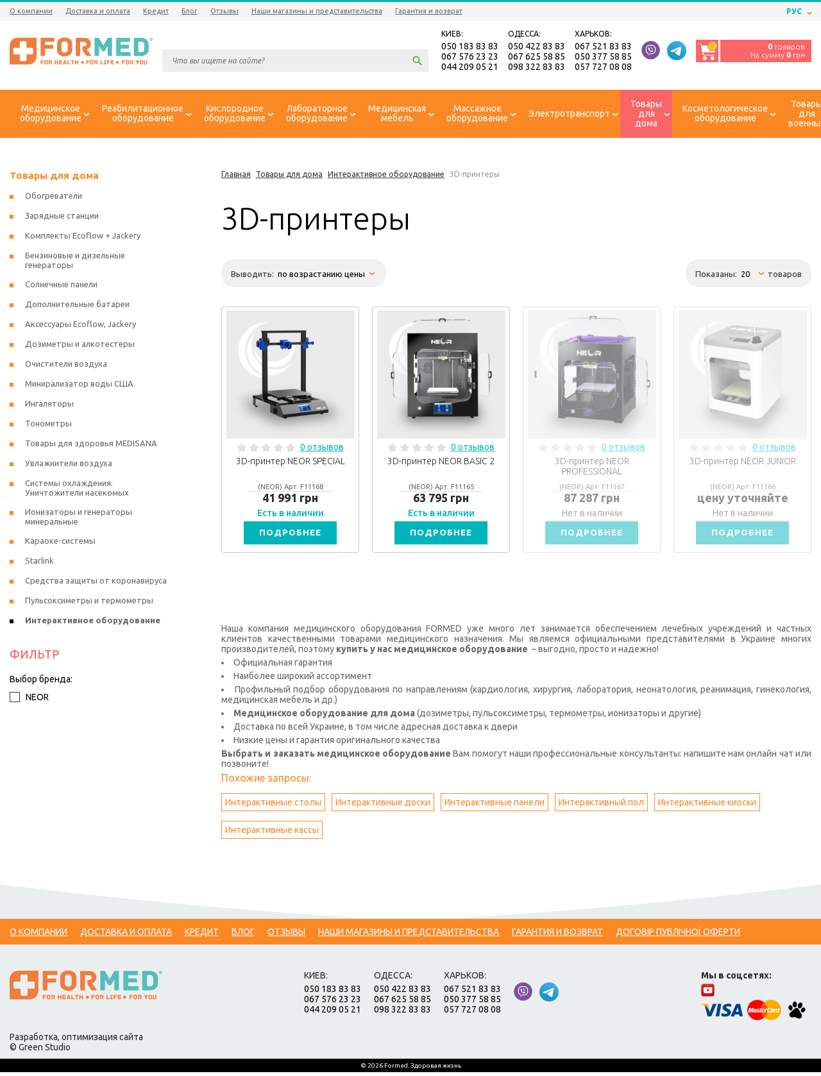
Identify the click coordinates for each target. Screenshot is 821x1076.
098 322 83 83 (536, 68)
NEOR (29, 699)
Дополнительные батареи (77, 305)
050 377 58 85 (603, 58)
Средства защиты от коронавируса (96, 582)
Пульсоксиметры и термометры (89, 602)
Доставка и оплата (97, 11)
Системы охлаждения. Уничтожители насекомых (77, 489)
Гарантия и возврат (428, 11)
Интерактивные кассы (272, 833)
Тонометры (48, 425)
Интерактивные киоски (707, 806)
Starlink (39, 562)
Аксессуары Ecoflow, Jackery (80, 325)
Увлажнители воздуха (68, 464)
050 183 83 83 (469, 47)
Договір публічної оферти (678, 935)
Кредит (156, 11)
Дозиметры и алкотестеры (80, 345)
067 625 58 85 (536, 58)
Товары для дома (54, 177)
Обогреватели (53, 197)
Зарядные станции (62, 217)
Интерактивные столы (273, 806)
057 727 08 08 (603, 68)
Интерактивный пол (601, 806)
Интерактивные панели (494, 806)
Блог (190, 11)
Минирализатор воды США (79, 385)
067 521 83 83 (603, 47)
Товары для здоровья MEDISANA (91, 445)
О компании (31, 11)
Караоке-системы (60, 542)
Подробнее (290, 535)
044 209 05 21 (469, 68)
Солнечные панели (61, 286)
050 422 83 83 (536, 47)
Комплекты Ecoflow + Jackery (82, 237)
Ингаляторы (49, 405)
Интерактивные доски (382, 806)
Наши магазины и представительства (316, 11)
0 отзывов (322, 449)
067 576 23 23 (469, 58)
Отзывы (224, 11)
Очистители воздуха (66, 365)
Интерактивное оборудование (92, 622)
